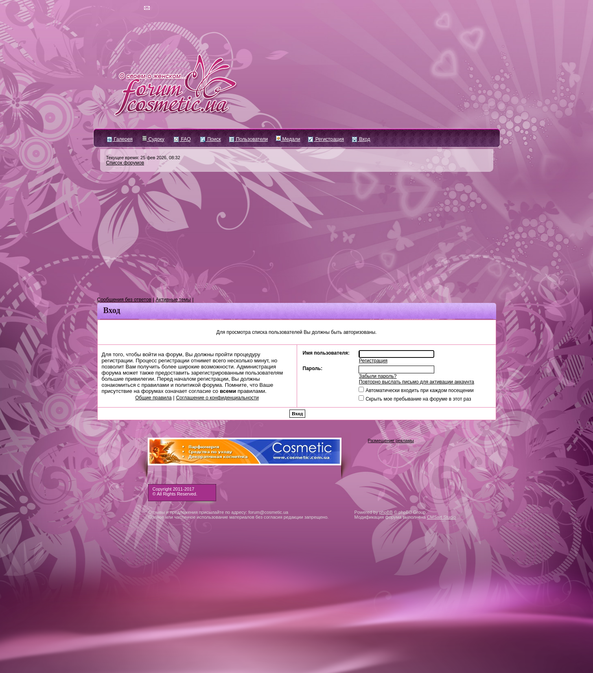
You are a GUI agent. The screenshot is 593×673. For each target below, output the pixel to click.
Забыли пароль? (378, 376)
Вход (361, 139)
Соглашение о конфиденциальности (217, 398)
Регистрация (326, 139)
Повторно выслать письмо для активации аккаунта (416, 382)
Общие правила (153, 398)
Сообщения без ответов (124, 300)
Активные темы (173, 300)
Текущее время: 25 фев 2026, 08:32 (143, 157)
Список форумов (125, 163)
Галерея (120, 139)
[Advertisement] (296, 235)
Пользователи (248, 139)
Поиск (210, 139)
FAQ (182, 139)
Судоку (153, 139)
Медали (288, 139)
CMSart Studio (441, 517)
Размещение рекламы (391, 440)
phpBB (386, 512)
